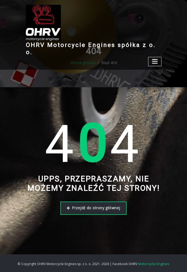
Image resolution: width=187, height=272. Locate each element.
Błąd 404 (108, 62)
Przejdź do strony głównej (93, 207)
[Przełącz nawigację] (155, 53)
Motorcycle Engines (154, 263)
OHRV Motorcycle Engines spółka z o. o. (90, 44)
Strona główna (84, 62)
